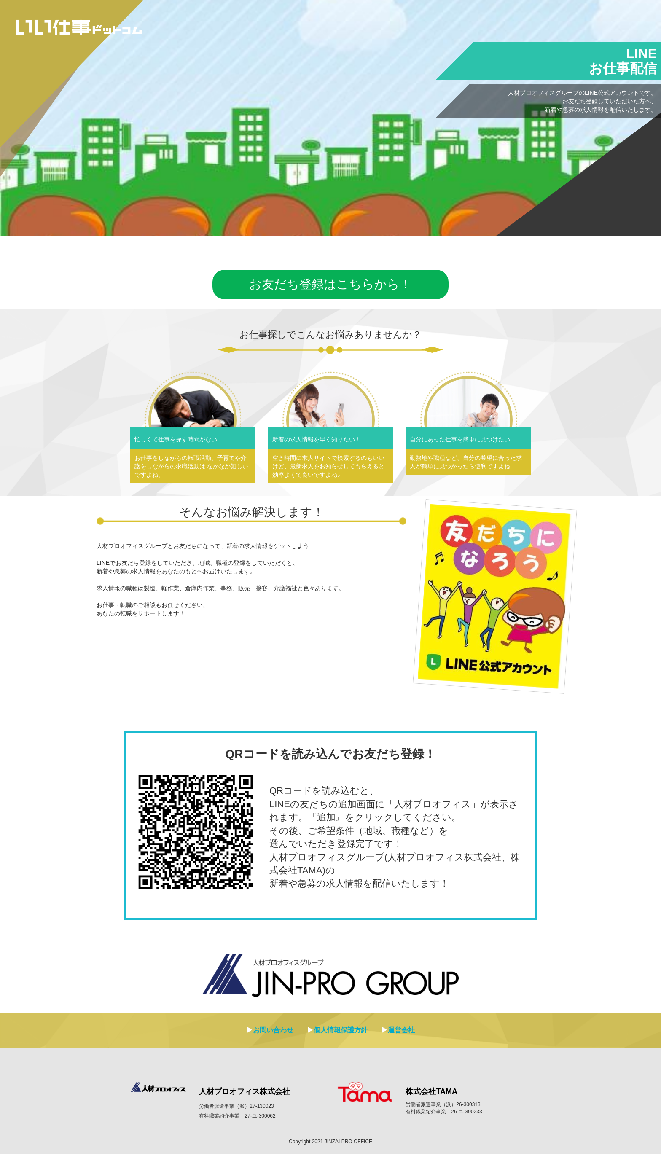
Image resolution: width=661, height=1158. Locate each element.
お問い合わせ (273, 1034)
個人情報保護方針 (341, 1034)
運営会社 (401, 1034)
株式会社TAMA (431, 1095)
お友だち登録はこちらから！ (330, 287)
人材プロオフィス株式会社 (244, 1095)
